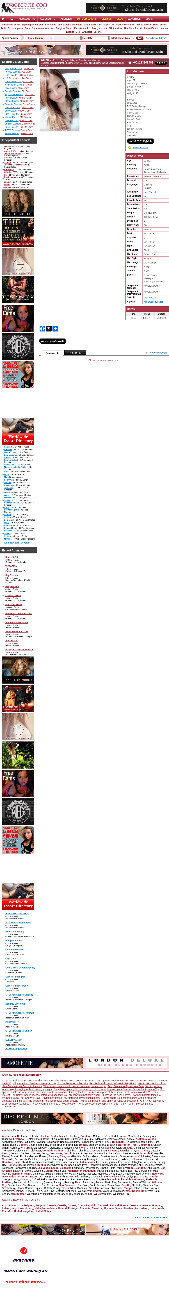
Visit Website (150, 297)
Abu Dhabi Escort (133, 28)
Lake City (142, 1165)
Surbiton (71, 1188)
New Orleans (143, 1173)
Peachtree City (61, 1179)
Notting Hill (72, 1176)
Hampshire (46, 1159)
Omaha (143, 1176)
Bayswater (53, 1141)
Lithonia (104, 1167)
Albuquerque (86, 1139)
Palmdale (46, 1179)
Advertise (134, 19)
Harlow (69, 1159)
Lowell (28, 1170)
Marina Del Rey (128, 1170)
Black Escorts (11, 114)
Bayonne (40, 1141)
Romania (85, 1208)
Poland (62, 1208)
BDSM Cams (27, 133)
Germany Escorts (13, 81)
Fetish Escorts (12, 98)
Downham (86, 1153)
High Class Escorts (14, 94)
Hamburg (74, 1136)
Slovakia (97, 1208)
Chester (116, 1147)
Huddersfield (21, 1162)
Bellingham (87, 1141)
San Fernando (50, 1185)
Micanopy (38, 1173)
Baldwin (17, 1141)
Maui (155, 1170)
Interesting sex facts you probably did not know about (71, 1095)
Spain (118, 1208)
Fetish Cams (26, 98)
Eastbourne (129, 1153)
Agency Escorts (12, 72)
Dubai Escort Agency (12, 28)
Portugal (73, 1208)
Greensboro (158, 1156)
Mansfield (102, 1170)
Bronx (102, 1144)
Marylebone (145, 1170)
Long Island (152, 1167)
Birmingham (149, 1136)
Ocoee (94, 1176)
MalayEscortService (153, 302)
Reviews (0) (52, 353)
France (124, 1205)
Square (39, 1188)
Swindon (94, 1188)
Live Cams (50, 24)
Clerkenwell (8, 1150)
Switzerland (141, 1208)
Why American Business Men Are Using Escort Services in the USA (50, 1083)
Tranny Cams (26, 130)
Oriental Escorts (12, 107)
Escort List (109, 24)
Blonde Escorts (12, 101)
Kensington (29, 1165)
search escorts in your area (150, 1217)
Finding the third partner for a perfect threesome (96, 1092)
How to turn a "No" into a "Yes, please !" (55, 1103)
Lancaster (20, 1167)
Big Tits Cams (26, 127)
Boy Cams (24, 88)
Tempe (19, 1191)
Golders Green (91, 1156)
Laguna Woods (127, 1165)
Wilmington (46, 1193)
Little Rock (116, 1167)
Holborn (124, 1159)
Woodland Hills (121, 1193)
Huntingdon (35, 1162)
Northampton (47, 1176)
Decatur (14, 1153)
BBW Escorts (11, 111)
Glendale (76, 1156)
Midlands (50, 1173)
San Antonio (15, 1185)
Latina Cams (26, 120)
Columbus (82, 1150)
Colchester (35, 1150)
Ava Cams (29, 68)
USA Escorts (11, 75)
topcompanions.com (32, 24)
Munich (63, 1136)
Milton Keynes (64, 1173)
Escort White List (125, 24)
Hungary (157, 1205)
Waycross (118, 1191)
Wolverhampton (102, 1193)
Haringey (58, 1159)
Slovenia (108, 1208)
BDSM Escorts (12, 133)
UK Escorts (10, 78)
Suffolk (48, 1188)
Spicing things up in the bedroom (25, 1100)
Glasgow (7, 1139)
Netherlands (49, 1208)
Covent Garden (98, 1150)
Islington (137, 1162)
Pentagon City (92, 1179)
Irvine (128, 1162)
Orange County (10, 1179)
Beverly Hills (101, 1141)
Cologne (97, 1136)
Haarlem (44, 1136)
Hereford (114, 1159)
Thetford (29, 1191)
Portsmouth (20, 1182)
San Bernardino (31, 1185)
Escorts (98, 32)
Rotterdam (23, 1136)
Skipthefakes (115, 28)
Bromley (93, 1144)
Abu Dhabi (64, 1139)
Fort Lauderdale (29, 1156)
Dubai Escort (159, 24)
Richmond (88, 1182)
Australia (7, 1205)
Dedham (25, 1153)
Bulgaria (40, 1205)
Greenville (7, 1159)
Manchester (134, 1136)
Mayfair (6, 1173)
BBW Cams (25, 111)
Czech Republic (86, 1205)
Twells (38, 1191)
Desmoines (56, 1153)
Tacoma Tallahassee (111, 1188)
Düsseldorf (110, 1136)
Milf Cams (26, 117)
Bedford (74, 1141)
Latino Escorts (12, 120)
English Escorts (12, 124)
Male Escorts (11, 88)
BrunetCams (29, 104)
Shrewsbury (8, 1188)
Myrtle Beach (115, 1173)
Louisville (18, 1170)
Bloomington (145, 1141)
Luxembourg (25, 1208)
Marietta (113, 1170)
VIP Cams (30, 94)
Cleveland (22, 1150)
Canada (51, 1205)
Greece (146, 1205)
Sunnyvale (59, 1188)
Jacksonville (149, 1162)
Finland (114, 1205)
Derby (44, 1153)
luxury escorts (99, 28)
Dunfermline (100, 1153)
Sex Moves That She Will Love (23, 1097)
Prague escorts (143, 24)
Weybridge (33, 1193)
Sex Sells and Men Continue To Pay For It (112, 1083)
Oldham (122, 1176)
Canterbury (16, 1147)
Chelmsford (93, 1147)
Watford (107, 1191)
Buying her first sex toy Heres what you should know (71, 1097)
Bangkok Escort (64, 28)
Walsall (82, 1191)
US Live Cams (26, 75)
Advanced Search (158, 38)
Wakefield (71, 1191)
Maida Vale (60, 1170)
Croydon (135, 1150)
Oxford (38, 1139)
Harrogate (92, 1159)
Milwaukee (79, 1173)
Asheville (132, 1139)
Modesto (91, 1173)
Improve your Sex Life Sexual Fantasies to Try (133, 1089)
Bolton (13, 1144)
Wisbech (78, 1193)
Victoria (60, 1191)
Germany (135, 1205)
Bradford (62, 1144)
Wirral (69, 1193)
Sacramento (124, 1182)
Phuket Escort (151, 28)
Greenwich (21, 1159)
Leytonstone (91, 1167)
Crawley (124, 1150)
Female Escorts (12, 91)
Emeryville (157, 1153)
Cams (29, 85)
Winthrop (59, 1193)
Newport (33, 1176)
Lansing (31, 1167)
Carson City (40, 1147)
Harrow (104, 1159)
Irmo (120, 1162)
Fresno (43, 1156)
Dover (76, 1153)
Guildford (33, 1159)
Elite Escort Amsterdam (70, 24)
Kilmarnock (67, 1165)
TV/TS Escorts (12, 130)
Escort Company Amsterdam (39, 28)
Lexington (77, 1167)
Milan (54, 1139)
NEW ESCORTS (27, 19)
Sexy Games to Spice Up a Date (126, 1086)
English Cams (28, 124)
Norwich (60, 1176)
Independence (71, 1162)
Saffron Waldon (141, 1182)
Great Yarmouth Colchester (135, 1156)
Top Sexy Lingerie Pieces (25, 1095)
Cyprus (71, 1205)
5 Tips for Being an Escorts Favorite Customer (27, 1080)
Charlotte (80, 1147)
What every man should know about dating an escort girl (75, 1086)
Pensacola (77, 1179)
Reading (69, 1182)
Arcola (122, 1139)
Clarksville (152, 1147)
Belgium (29, 1205)
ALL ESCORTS (47, 19)
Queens (48, 1182)
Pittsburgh (151, 1179)
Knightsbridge (110, 1165)
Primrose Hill (35, 1182)
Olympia (133, 1176)
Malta (38, 1208)
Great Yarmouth (109, 1156)
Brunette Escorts (13, 104)
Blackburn (131, 1141)
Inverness (101, 1162)
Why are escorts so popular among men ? (102, 1103)
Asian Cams (28, 107)
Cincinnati (139, 1147)
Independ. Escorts (13, 68)
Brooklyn (112, 1144)
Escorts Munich (82, 28)
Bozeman (50, 1144)
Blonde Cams (27, 101)
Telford (137, 1188)
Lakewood (7, 1167)
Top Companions (87, 19)
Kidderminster (52, 1165)
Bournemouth (36, 1144)
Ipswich (112, 1162)
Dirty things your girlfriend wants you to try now (80, 1089)
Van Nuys (49, 1191)
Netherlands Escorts (14, 85)
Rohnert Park (103, 1182)
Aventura (7, 1141)
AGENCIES (66, 19)
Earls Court (115, 1153)
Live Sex (106, 19)
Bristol (29, 1139)
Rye (114, 1182)
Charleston (68, 1147)
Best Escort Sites (93, 24)
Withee (88, 1193)
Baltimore (29, 1141)
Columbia (70, 1150)
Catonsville (54, 1147)
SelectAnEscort (84, 32)
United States (43, 1211)
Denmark (103, 1205)
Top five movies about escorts (61, 1100)
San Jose (83, 1185)
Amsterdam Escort (10, 24)
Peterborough (109, 1179)
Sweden (128, 1208)
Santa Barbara (98, 1185)
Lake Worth (155, 1165)
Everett (15, 1156)
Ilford (58, 1162)
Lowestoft (38, 1170)
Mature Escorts (12, 117)
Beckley (64, 1141)
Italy (14, 1208)
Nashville (130, 1173)
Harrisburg (80, 1159)
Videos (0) (75, 353)
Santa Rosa (113, 1185)
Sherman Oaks (151, 1185)
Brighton (73, 1144)
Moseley (102, 1173)
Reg (11, 19)
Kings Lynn (81, 1165)
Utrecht (34, 1136)
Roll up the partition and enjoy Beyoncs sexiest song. (108, 1100)
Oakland (84, 1176)
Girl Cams (26, 91)
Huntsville (48, 1162)
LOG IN (149, 19)
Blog (120, 19)
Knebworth (95, 1165)
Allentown (100, 1139)
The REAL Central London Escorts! (74, 1080)
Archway (112, 1139)
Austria (18, 1205)
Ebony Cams (26, 114)
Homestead (151, 1159)
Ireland (6, 1208)
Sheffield (136, 1185)
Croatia (61, 1205)
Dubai (74, 1139)
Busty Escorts (11, 127)
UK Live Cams (24, 78)
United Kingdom (23, 1211)
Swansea (82, 1188)
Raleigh (58, 1182)
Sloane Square (25, 1188)
